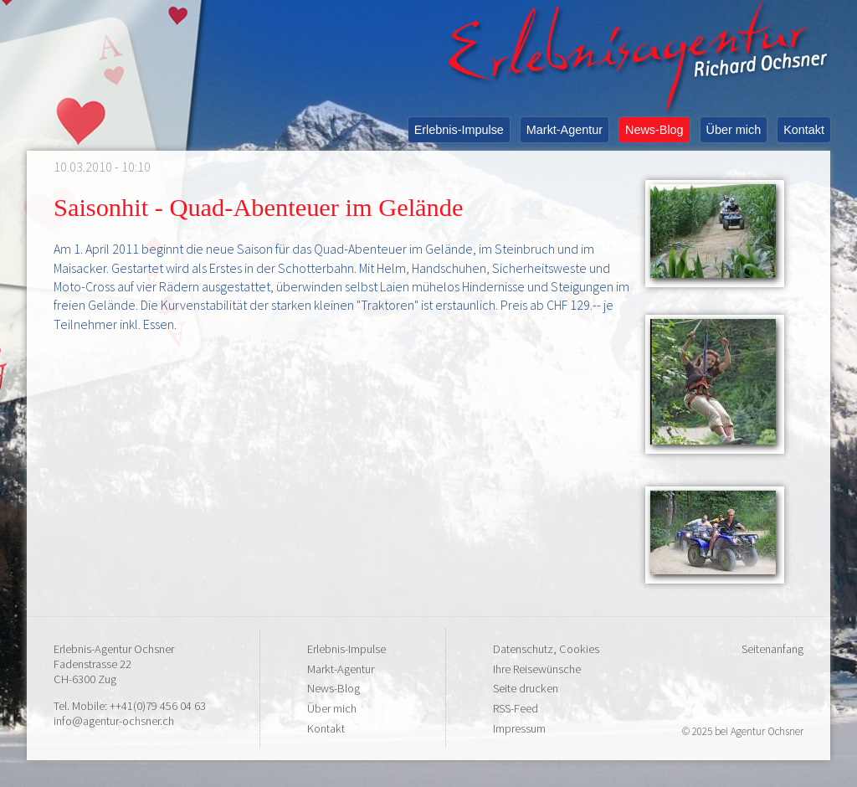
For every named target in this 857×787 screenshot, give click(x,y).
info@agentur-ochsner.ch (114, 720)
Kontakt (803, 129)
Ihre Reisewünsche (537, 668)
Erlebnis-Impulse (459, 129)
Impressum (519, 728)
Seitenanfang (772, 648)
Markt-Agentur (564, 129)
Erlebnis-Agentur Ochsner (114, 648)
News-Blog (654, 129)
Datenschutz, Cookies (546, 648)
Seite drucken (525, 688)
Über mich (734, 129)
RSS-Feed (515, 708)
